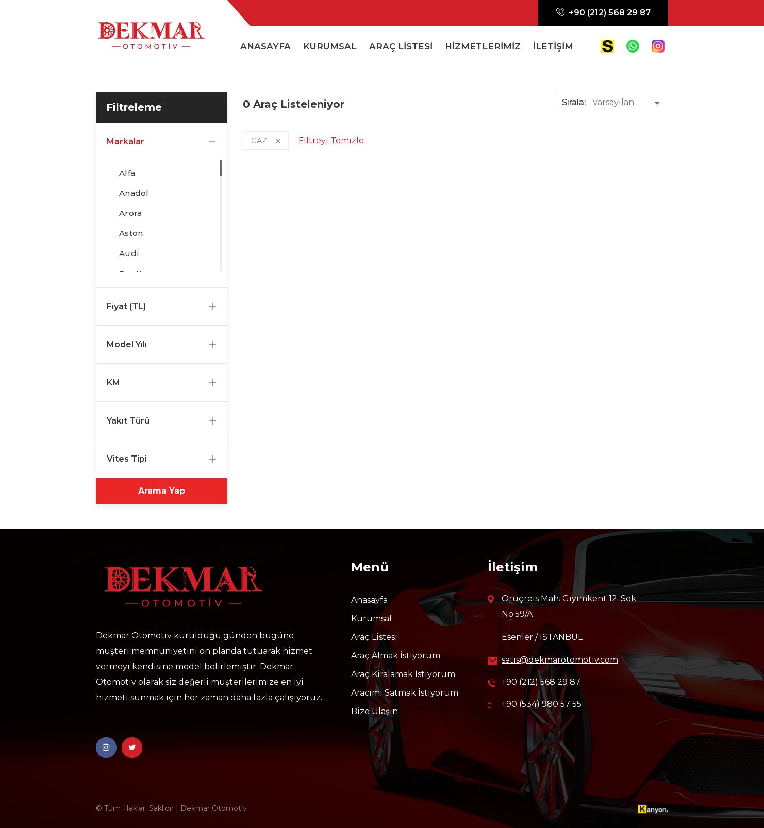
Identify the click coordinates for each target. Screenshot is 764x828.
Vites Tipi (162, 459)
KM (162, 382)
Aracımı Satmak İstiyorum (404, 693)
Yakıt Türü (162, 421)
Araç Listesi (374, 637)
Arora (130, 212)
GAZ (265, 140)
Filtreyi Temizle (331, 140)
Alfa (127, 172)
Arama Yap (161, 491)
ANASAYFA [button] (265, 46)
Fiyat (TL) (162, 306)
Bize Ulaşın (374, 711)
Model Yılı (162, 344)
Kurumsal (371, 618)
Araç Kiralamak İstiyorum (403, 674)
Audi (129, 252)
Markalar (162, 141)
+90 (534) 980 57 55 (535, 704)
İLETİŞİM (553, 46)
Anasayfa (369, 600)
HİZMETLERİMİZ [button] (483, 46)
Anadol (134, 192)
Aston (131, 232)
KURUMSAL (330, 46)
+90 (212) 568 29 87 (603, 13)
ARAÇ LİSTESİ (401, 46)
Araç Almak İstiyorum (395, 656)
